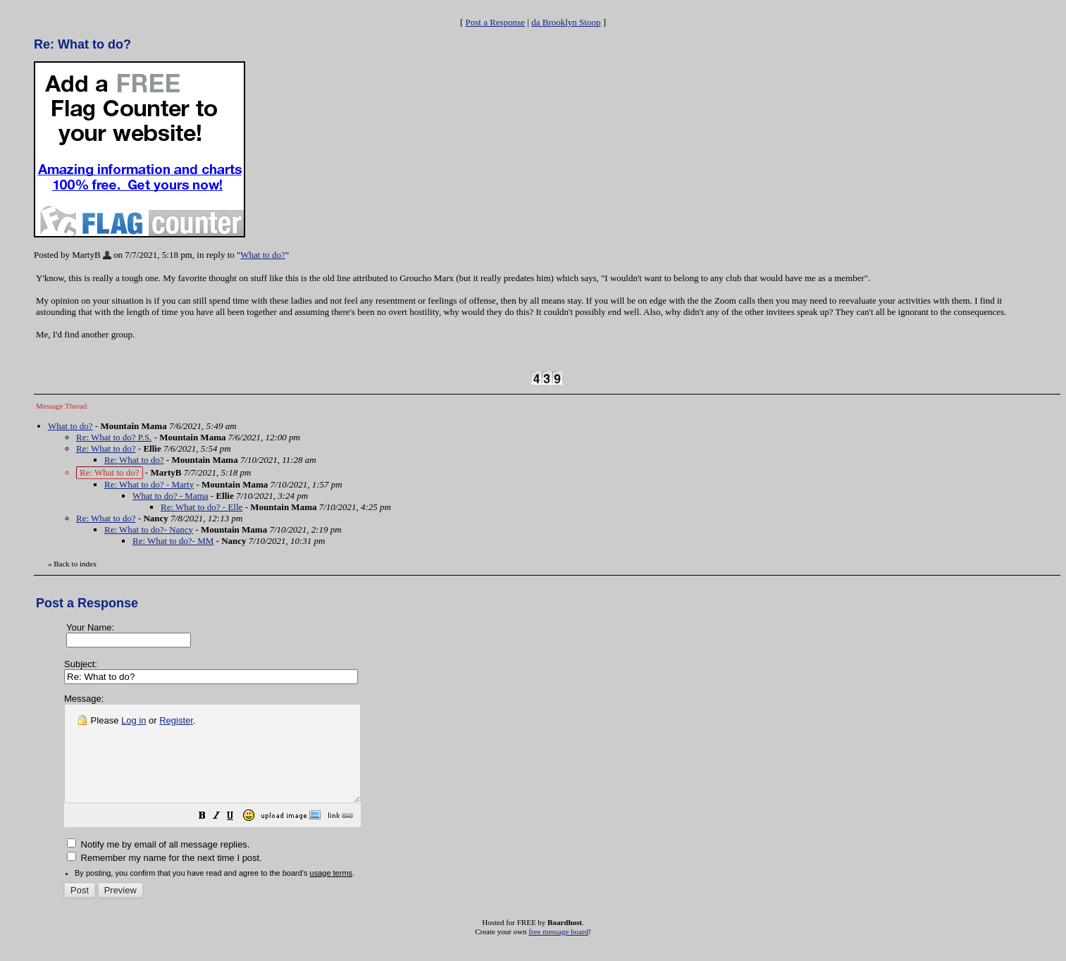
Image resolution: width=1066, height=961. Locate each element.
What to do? (262, 254)
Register (176, 720)
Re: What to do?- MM (172, 540)
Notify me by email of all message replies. (158, 863)
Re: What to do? (106, 448)
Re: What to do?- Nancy (148, 529)
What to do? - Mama (170, 495)
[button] (237, 836)
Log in (133, 720)
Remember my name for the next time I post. (164, 877)
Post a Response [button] (496, 22)
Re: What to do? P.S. (113, 437)
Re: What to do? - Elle (201, 507)
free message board (558, 950)
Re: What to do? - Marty (149, 484)
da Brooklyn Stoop (565, 22)
